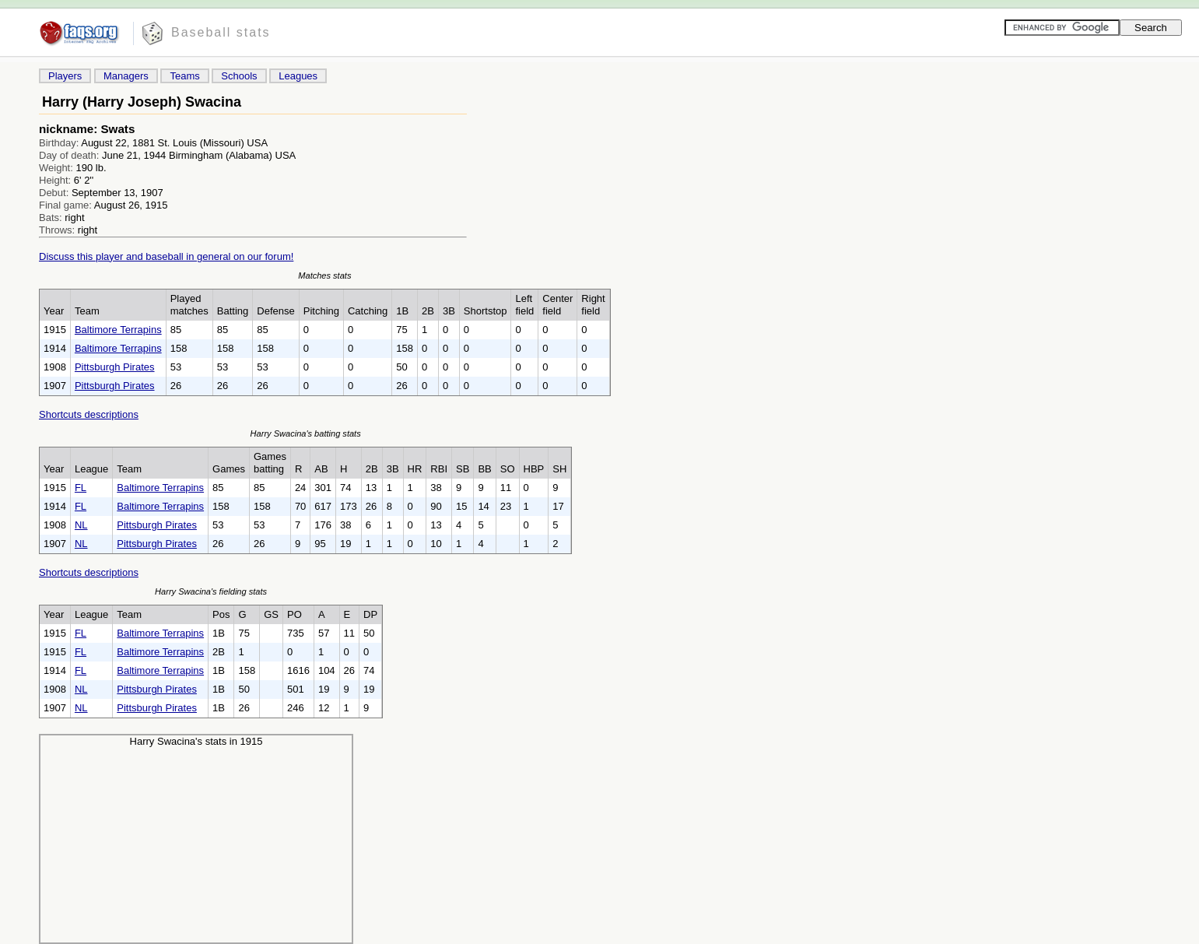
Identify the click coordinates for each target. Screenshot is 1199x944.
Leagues (298, 76)
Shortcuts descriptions (88, 414)
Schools (239, 76)
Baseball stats (221, 32)
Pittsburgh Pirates (115, 367)
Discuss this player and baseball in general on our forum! (166, 256)
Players (65, 76)
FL (80, 487)
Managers (126, 76)
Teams (184, 76)
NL (81, 525)
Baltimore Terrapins (118, 329)
